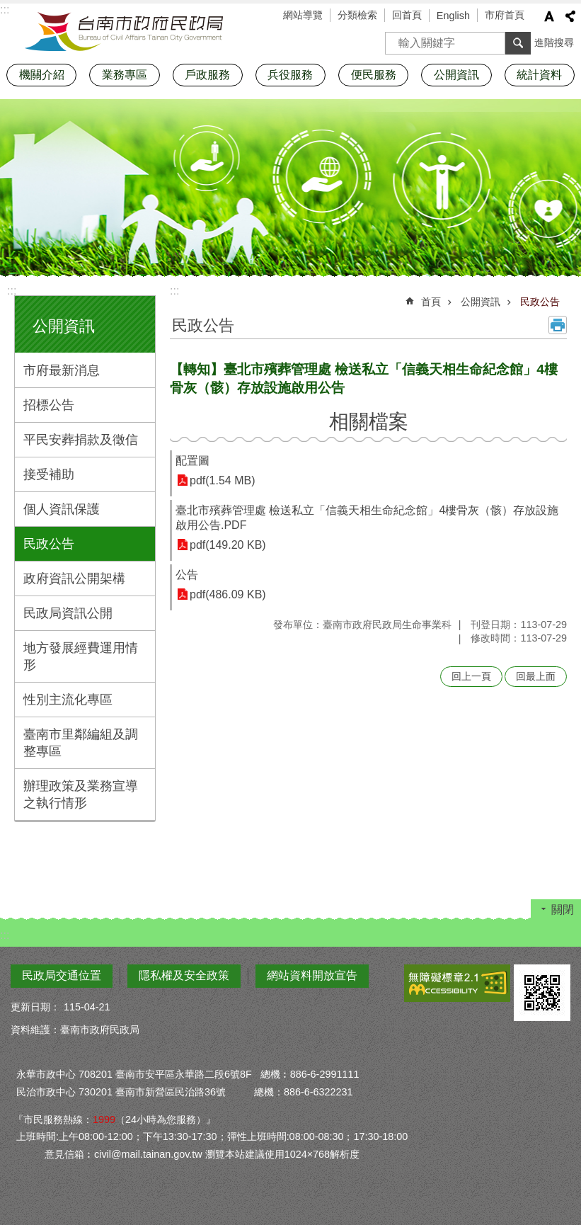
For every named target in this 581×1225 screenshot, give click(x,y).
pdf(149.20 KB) (228, 545)
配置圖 (192, 461)
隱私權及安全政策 (184, 975)
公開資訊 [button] (456, 75)
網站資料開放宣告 (312, 975)
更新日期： (35, 1007)
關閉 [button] (562, 910)
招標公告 (48, 405)
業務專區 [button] (124, 75)
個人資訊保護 (61, 509)
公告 (187, 575)
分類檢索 (357, 15)
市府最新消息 (61, 370)
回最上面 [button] (536, 676)
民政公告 (48, 544)
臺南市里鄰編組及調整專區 (80, 742)
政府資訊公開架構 (74, 578)
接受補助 (48, 474)
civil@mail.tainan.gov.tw (148, 1154)
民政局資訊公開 (68, 613)
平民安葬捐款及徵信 (80, 440)
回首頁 (407, 15)
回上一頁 (471, 676)
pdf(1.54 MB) (222, 480)
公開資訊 (64, 326)
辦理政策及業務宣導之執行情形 (80, 794)
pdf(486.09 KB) (228, 594)
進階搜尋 (554, 42)
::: (11, 291)
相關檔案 (368, 422)
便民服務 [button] (373, 75)
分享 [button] (570, 16)
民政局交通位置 (61, 975)
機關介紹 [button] (41, 75)
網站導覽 (303, 15)
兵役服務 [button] (290, 75)
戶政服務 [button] (207, 75)
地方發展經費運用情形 (80, 656)
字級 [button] (549, 16)
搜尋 (396, 39)
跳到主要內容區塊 (7, 7)
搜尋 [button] (518, 43)
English (453, 15)
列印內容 (557, 325)
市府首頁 (504, 15)
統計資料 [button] (539, 75)
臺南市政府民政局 (124, 32)
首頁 (431, 301)
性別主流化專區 (68, 700)
